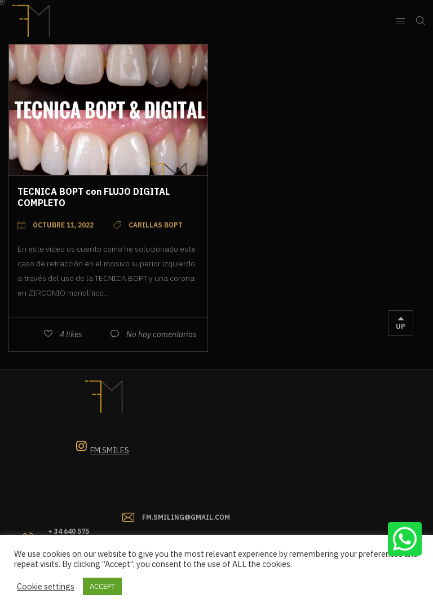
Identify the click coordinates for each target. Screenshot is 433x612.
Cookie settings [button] (45, 587)
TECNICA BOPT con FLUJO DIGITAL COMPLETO (93, 197)
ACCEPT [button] (102, 586)
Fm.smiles (109, 450)
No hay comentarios (161, 334)
